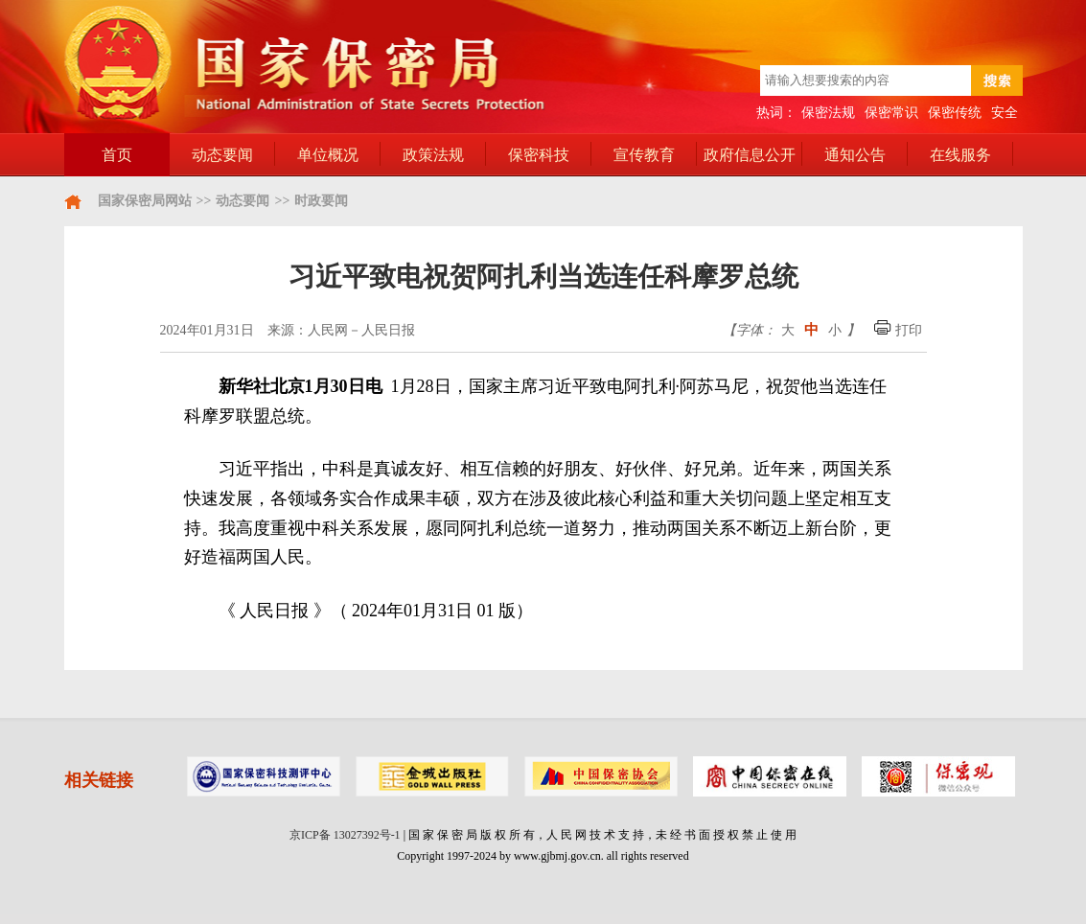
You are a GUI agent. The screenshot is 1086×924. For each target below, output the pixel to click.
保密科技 (538, 155)
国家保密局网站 (145, 201)
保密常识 (891, 112)
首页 (117, 155)
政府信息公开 (750, 155)
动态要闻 (222, 155)
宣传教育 (644, 155)
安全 (1004, 112)
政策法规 (433, 155)
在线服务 (960, 155)
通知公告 (855, 155)
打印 (898, 330)
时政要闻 (321, 201)
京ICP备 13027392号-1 (345, 835)
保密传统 (955, 112)
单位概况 (327, 155)
